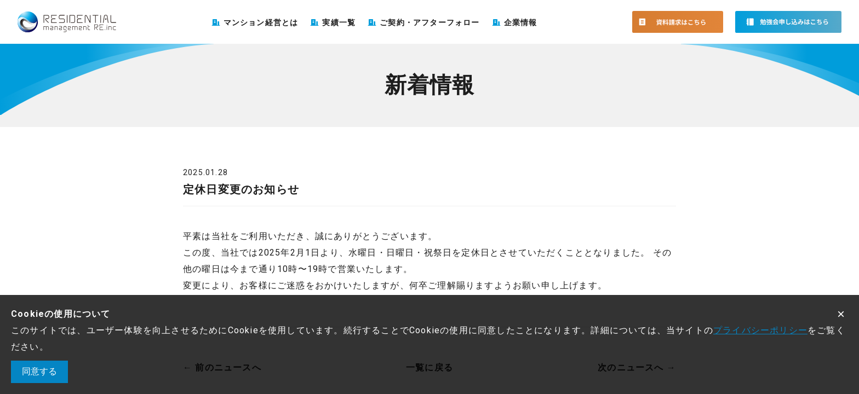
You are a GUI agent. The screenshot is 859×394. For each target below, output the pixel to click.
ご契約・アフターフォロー (429, 22)
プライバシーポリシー (760, 330)
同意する (39, 371)
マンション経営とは (261, 22)
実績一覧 (339, 22)
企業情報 (520, 22)
